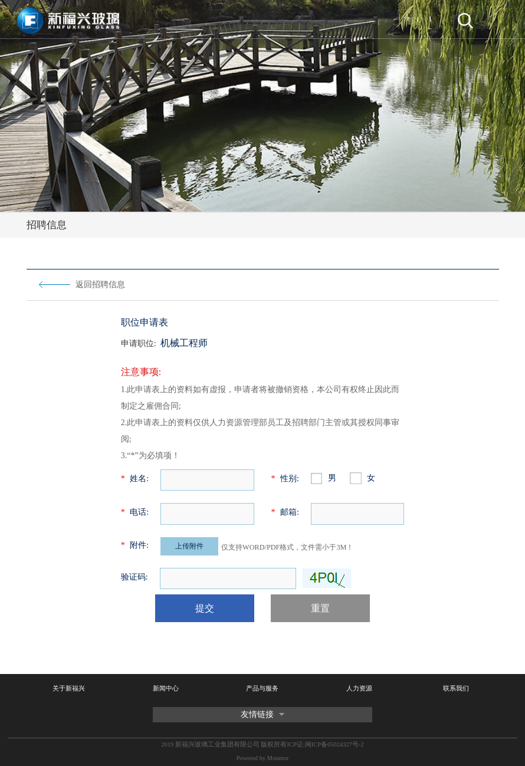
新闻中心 (166, 688)
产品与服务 (262, 688)
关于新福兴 (68, 688)
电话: (135, 512)
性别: (284, 478)
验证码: (134, 577)
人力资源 (359, 688)
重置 (320, 608)
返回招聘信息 (100, 284)
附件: (135, 545)
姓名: (135, 478)
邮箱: (284, 512)
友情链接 (257, 714)
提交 (204, 608)
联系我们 (456, 688)
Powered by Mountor (262, 758)
